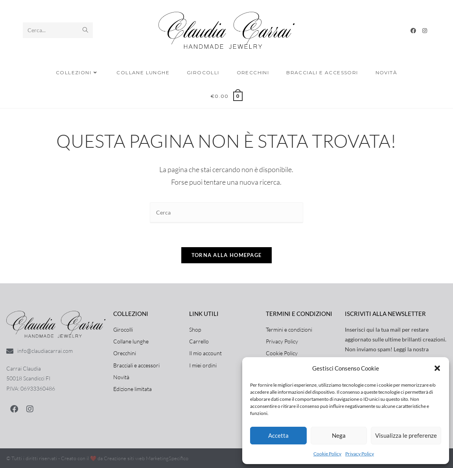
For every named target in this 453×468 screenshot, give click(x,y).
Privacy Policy (359, 454)
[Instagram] (424, 30)
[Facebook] (413, 30)
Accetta (278, 435)
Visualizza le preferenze (406, 435)
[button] (437, 368)
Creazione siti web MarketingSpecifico (146, 458)
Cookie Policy (327, 454)
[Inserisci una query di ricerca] (226, 212)
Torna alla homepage (227, 255)
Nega (339, 435)
